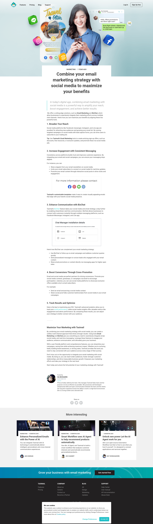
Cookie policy (61, 514)
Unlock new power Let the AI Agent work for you (116, 438)
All (83, 487)
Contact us (61, 492)
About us (60, 487)
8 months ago (108, 433)
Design (84, 490)
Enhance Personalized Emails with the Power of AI (34, 438)
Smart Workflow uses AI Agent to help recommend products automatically (76, 439)
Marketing (85, 492)
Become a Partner (63, 495)
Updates (85, 495)
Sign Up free (136, 5)
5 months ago (34, 433)
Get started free (104, 473)
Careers (60, 490)
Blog (39, 5)
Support (48, 5)
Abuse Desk (105, 495)
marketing (71, 69)
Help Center (105, 487)
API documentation (108, 492)
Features (23, 5)
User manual (105, 490)
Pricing (32, 5)
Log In (126, 5)
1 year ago (82, 69)
